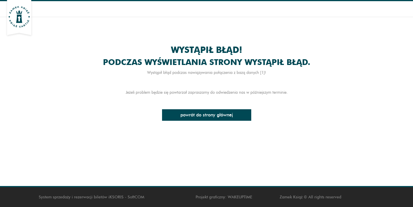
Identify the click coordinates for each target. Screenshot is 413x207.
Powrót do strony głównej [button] (206, 115)
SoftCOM (136, 197)
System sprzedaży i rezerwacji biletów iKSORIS (81, 197)
